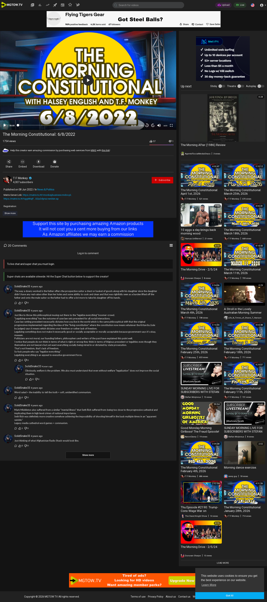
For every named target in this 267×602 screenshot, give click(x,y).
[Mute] (159, 125)
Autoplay (251, 86)
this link (106, 150)
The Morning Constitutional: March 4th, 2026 (199, 310)
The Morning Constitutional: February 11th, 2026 (242, 390)
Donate (57, 163)
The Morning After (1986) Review (203, 145)
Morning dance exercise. (240, 467)
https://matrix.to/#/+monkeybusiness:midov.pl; (47, 195)
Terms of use (138, 596)
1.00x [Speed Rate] (141, 125)
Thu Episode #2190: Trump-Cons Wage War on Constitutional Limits (199, 510)
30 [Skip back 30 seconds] (147, 125)
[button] (252, 5)
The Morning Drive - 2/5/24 (199, 269)
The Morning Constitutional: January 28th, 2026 (242, 509)
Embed (24, 163)
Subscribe (162, 179)
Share (9, 163)
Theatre (231, 86)
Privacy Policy (155, 596)
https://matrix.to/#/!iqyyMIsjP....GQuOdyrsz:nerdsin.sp (31, 198)
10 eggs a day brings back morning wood (198, 231)
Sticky (213, 86)
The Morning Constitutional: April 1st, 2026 (199, 191)
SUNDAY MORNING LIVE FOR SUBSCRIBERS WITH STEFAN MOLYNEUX (200, 392)
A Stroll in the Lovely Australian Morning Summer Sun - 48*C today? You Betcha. (244, 312)
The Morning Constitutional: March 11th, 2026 (242, 271)
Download (40, 163)
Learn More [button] (209, 584)
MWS (93, 150)
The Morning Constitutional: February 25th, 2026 (199, 350)
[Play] (4, 125)
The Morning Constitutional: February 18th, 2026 (242, 350)
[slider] (73, 125)
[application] (88, 80)
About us (171, 596)
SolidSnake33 (22, 286)
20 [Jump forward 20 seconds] (153, 125)
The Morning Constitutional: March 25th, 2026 (242, 191)
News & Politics (45, 189)
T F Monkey (22, 178)
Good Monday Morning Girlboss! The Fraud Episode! (200, 429)
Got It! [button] (229, 595)
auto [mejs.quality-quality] (165, 125)
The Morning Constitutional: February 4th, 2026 (199, 469)
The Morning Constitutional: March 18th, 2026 (242, 231)
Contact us (184, 596)
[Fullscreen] (171, 125)
